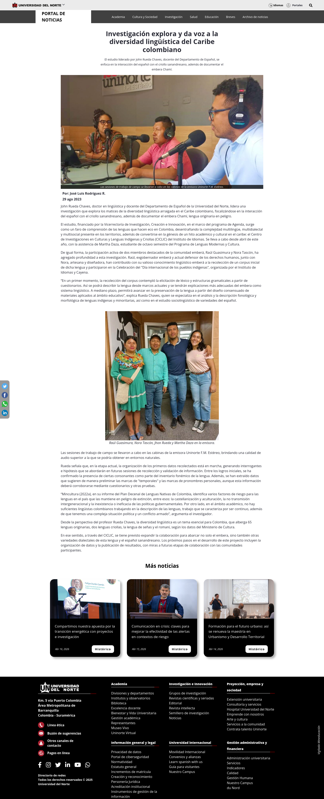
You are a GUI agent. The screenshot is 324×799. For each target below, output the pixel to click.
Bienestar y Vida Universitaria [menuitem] (133, 713)
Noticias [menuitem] (175, 718)
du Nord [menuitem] (233, 788)
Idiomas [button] (276, 5)
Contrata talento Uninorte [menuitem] (247, 729)
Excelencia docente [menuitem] (126, 708)
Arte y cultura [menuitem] (237, 719)
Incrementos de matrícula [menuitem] (131, 771)
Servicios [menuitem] (233, 763)
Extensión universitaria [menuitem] (244, 699)
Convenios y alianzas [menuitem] (185, 757)
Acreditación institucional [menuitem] (130, 786)
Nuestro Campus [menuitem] (182, 771)
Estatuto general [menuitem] (123, 766)
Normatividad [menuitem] (121, 762)
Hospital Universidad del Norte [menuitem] (250, 709)
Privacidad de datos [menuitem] (126, 752)
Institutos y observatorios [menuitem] (130, 698)
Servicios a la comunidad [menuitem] (246, 724)
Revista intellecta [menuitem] (182, 708)
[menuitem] (118, 17)
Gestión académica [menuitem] (125, 718)
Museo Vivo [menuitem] (120, 728)
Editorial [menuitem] (175, 703)
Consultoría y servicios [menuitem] (244, 704)
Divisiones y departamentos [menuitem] (132, 693)
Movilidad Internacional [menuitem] (187, 752)
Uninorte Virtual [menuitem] (123, 733)
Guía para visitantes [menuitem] (184, 766)
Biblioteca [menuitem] (118, 703)
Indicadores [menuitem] (236, 768)
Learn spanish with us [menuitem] (185, 762)
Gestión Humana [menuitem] (240, 778)
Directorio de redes (52, 775)
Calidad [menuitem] (232, 773)
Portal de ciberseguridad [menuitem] (130, 757)
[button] (310, 5)
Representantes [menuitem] (123, 723)
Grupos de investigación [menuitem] (187, 693)
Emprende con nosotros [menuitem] (245, 714)
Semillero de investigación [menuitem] (189, 713)
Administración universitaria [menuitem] (248, 758)
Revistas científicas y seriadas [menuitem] (191, 698)
